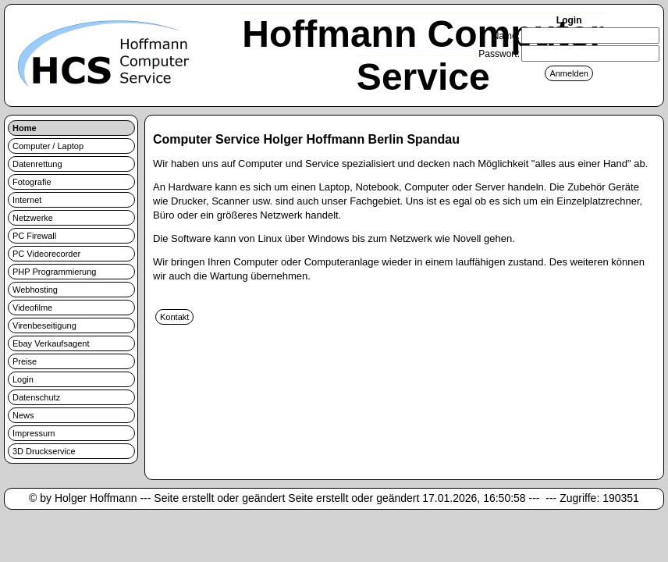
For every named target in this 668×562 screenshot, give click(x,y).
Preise (24, 361)
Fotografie (32, 182)
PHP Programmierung (54, 271)
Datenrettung (37, 164)
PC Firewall (34, 235)
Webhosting (35, 289)
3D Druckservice (44, 451)
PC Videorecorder (46, 253)
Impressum (33, 433)
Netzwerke (32, 217)
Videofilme (32, 307)
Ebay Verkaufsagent (50, 343)
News (23, 415)
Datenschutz (36, 397)
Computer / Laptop (48, 146)
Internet (26, 200)
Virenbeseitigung (44, 325)
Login (23, 379)
